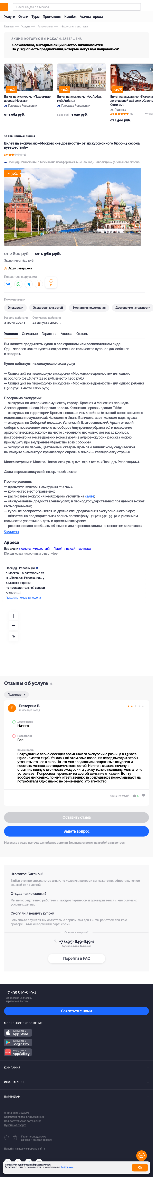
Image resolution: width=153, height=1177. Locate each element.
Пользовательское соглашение (22, 1121)
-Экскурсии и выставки (71, 26)
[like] (135, 796)
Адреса (66, 334)
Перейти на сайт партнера (72, 548)
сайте (89, 496)
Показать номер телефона (23, 597)
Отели (23, 17)
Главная (8, 26)
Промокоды (52, 17)
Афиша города (91, 17)
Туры (35, 17)
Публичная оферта (15, 1125)
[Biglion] (8, 7)
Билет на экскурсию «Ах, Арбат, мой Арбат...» (79, 98)
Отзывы (82, 334)
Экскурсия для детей (48, 307)
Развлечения (41, 26)
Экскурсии (15, 307)
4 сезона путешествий (34, 548)
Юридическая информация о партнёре (30, 553)
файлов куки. (67, 1167)
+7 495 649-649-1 (21, 992)
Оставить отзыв (77, 817)
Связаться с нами (76, 1011)
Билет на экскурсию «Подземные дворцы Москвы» (27, 98)
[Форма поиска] (77, 7)
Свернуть (11, 532)
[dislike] (143, 796)
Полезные (15, 694)
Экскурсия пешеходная (89, 307)
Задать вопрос (77, 831)
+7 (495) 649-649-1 (76, 941)
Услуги (9, 17)
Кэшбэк (70, 17)
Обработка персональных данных (24, 1117)
